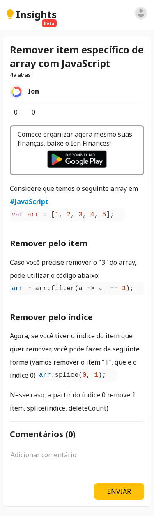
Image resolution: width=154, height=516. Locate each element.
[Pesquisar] (127, 14)
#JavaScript (29, 201)
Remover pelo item (48, 243)
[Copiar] (122, 214)
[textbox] (77, 459)
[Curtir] (10, 112)
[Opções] (51, 112)
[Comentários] (27, 112)
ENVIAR (119, 491)
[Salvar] (45, 112)
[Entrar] (140, 13)
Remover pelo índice (51, 317)
